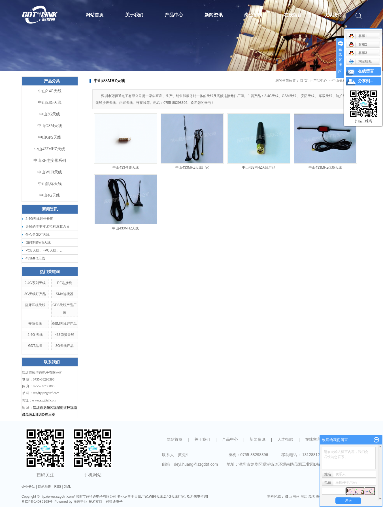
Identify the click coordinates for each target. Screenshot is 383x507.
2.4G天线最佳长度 (39, 219)
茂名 (311, 497)
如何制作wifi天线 (38, 242)
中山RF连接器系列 (49, 160)
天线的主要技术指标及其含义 (47, 227)
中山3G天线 (49, 114)
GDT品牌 (35, 346)
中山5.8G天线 (50, 102)
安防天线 (35, 324)
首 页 (304, 81)
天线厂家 (141, 497)
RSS (57, 487)
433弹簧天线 (64, 335)
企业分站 (28, 487)
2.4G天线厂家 (174, 497)
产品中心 (174, 14)
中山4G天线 (49, 195)
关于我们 (134, 14)
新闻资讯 (214, 14)
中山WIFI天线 (49, 172)
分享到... (365, 81)
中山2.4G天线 (50, 91)
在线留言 (293, 14)
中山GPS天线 (49, 137)
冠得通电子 (114, 502)
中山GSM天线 (49, 126)
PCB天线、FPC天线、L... (44, 250)
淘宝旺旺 (360, 61)
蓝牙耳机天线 (35, 305)
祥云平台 (80, 502)
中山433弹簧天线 (125, 167)
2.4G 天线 (34, 335)
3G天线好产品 (35, 294)
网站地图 (45, 487)
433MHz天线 (35, 258)
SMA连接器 (64, 294)
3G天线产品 (65, 346)
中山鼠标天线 (50, 184)
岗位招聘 (253, 14)
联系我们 (333, 14)
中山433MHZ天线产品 (258, 167)
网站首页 (95, 14)
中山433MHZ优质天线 (325, 167)
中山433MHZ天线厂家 (192, 167)
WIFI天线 (156, 497)
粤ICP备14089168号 (37, 502)
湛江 (304, 497)
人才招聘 (285, 439)
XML (67, 487)
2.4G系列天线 (35, 283)
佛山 (288, 497)
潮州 (296, 497)
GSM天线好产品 (64, 324)
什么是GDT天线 (37, 235)
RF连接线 (64, 283)
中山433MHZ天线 (49, 149)
